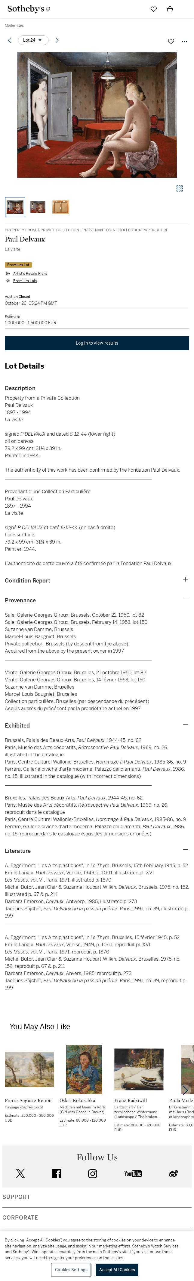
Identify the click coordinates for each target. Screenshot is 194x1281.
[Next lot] (57, 40)
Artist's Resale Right (30, 273)
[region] (97, 1256)
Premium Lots (25, 280)
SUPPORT (16, 1197)
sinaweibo (173, 1173)
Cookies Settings (71, 1269)
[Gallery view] (179, 188)
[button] (97, 115)
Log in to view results (97, 343)
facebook (56, 1173)
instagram (92, 1173)
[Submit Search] (137, 9)
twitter (20, 1173)
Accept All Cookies (117, 1269)
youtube (133, 1173)
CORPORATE (20, 1217)
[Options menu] (33, 40)
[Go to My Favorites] (154, 9)
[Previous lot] (10, 40)
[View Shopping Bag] (170, 9)
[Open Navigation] (186, 8)
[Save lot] (171, 41)
